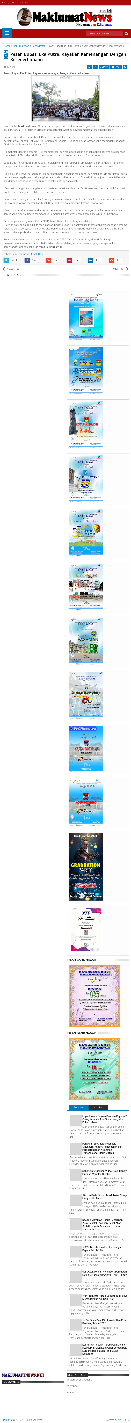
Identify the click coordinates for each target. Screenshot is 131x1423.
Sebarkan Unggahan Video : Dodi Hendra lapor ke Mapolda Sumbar (104, 1172)
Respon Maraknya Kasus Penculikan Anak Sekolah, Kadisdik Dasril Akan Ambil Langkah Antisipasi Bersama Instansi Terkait (102, 1224)
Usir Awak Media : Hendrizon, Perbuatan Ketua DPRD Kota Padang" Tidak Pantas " (104, 1274)
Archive (98, 1107)
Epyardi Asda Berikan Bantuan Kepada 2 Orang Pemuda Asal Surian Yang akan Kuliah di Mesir (104, 1119)
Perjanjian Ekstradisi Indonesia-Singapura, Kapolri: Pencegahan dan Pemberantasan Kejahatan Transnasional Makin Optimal (102, 1148)
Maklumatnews (21, 254)
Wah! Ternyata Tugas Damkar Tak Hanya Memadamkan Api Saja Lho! (104, 1297)
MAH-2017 (123, 1420)
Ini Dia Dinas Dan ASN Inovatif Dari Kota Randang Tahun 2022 (104, 1322)
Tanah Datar (37, 254)
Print (104, 67)
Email (116, 67)
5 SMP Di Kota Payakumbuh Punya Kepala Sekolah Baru (101, 1249)
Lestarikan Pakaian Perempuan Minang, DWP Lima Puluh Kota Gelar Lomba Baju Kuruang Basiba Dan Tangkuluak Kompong (104, 1349)
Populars (79, 1107)
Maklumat (7, 1420)
